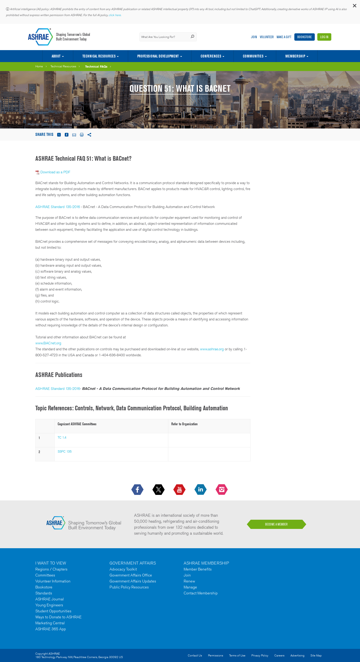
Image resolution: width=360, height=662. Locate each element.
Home (39, 66)
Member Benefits (198, 569)
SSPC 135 (65, 451)
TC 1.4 (62, 437)
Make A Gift (284, 37)
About (56, 56)
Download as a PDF (55, 172)
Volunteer (267, 37)
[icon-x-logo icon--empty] (159, 489)
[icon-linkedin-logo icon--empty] (201, 489)
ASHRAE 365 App (50, 629)
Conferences (211, 56)
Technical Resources (98, 56)
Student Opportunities (53, 611)
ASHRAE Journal (49, 599)
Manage (190, 587)
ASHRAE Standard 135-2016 (57, 207)
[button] (354, 7)
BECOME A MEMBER (276, 524)
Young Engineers (49, 605)
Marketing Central (50, 623)
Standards (43, 593)
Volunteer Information (52, 581)
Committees (45, 575)
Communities (253, 56)
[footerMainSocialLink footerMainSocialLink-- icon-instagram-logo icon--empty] (222, 489)
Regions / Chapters (51, 569)
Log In (324, 37)
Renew (189, 581)
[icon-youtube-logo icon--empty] (180, 489)
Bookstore (304, 37)
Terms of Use (237, 655)
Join (254, 37)
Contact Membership (201, 593)
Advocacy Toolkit (123, 569)
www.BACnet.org (48, 343)
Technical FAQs (96, 66)
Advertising (297, 655)
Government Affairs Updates (133, 581)
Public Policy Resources (129, 587)
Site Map (316, 655)
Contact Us (195, 655)
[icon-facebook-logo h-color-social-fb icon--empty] (138, 489)
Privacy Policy (259, 655)
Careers (279, 655)
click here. (115, 15)
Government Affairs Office (131, 575)
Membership (295, 56)
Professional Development (158, 56)
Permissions (215, 655)
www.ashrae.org (212, 349)
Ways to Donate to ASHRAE (58, 617)
